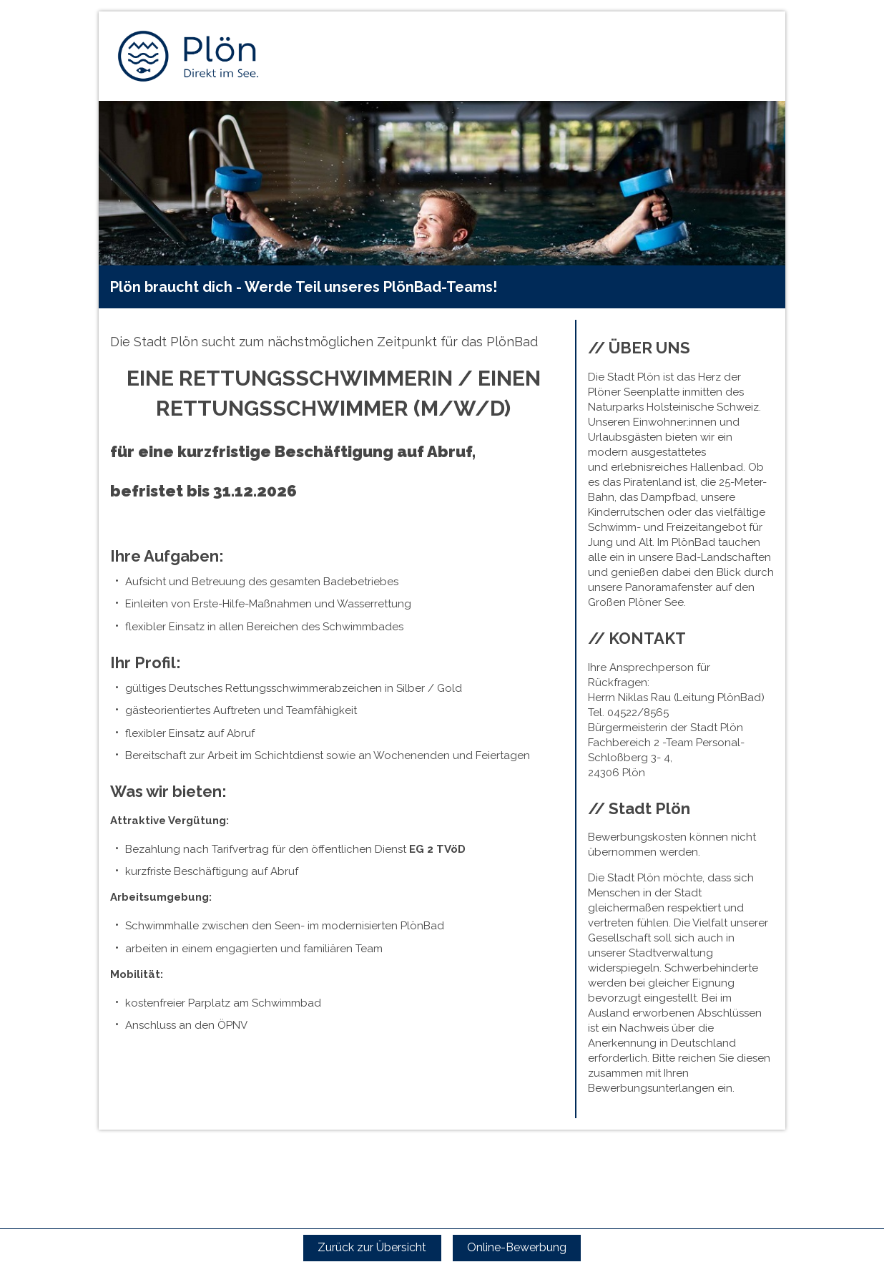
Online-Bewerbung (516, 1247)
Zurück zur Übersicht (372, 1247)
